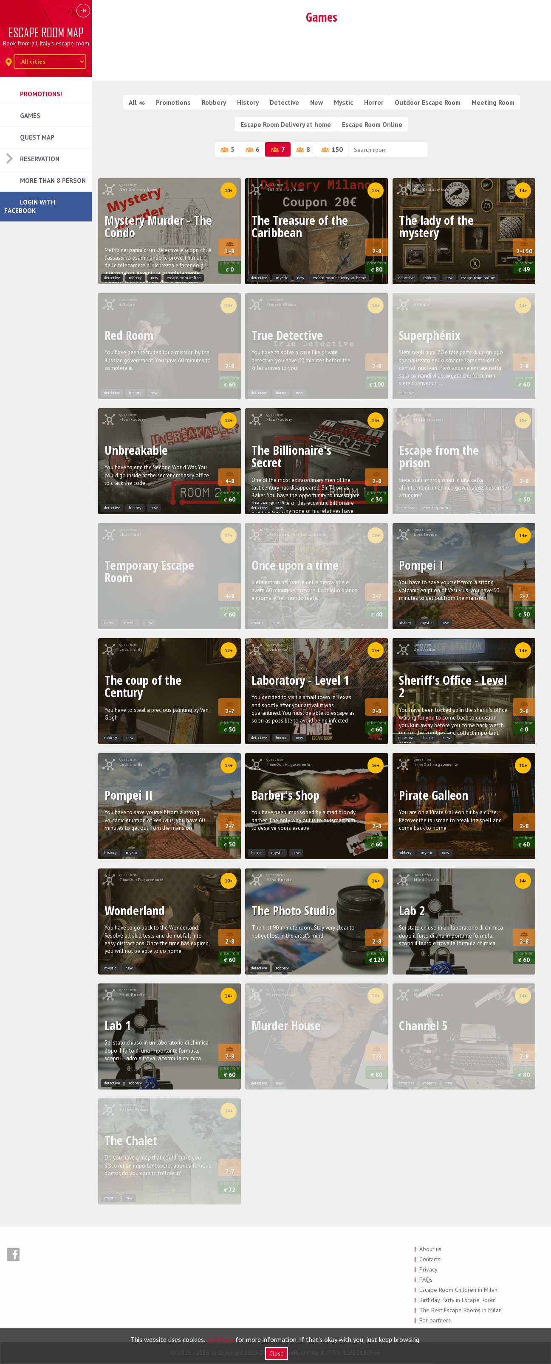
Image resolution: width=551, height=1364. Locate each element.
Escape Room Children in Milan (458, 1290)
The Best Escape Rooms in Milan (460, 1310)
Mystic (343, 102)
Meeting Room (493, 102)
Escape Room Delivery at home (285, 124)
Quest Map (37, 137)
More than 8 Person (53, 180)
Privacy (428, 1269)
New (316, 102)
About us (430, 1249)
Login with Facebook (29, 206)
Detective (284, 102)
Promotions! (41, 94)
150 (332, 149)
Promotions (173, 102)
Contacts (430, 1259)
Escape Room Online (372, 124)
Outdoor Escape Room (428, 102)
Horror (374, 102)
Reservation (39, 159)
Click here (220, 1339)
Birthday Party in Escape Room (457, 1300)
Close (276, 1353)
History (248, 102)
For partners (435, 1320)
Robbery (214, 102)
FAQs (425, 1279)
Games (30, 116)
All (137, 102)
